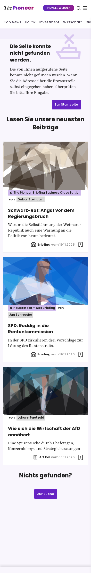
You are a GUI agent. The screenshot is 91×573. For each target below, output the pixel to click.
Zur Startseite (66, 104)
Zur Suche (45, 494)
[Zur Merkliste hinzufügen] (80, 244)
